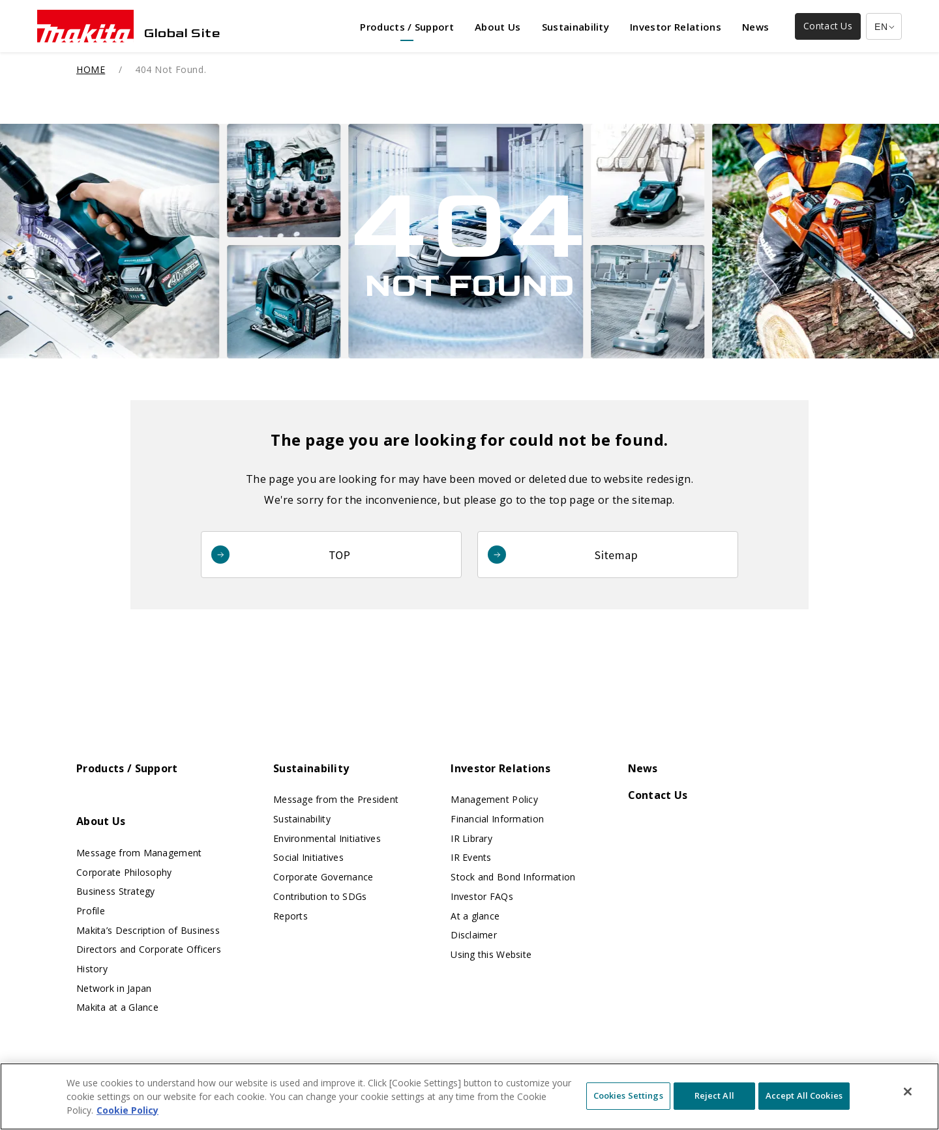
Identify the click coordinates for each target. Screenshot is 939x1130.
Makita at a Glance (117, 1007)
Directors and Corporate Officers (148, 949)
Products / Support (127, 768)
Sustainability (311, 768)
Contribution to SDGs (320, 896)
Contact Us (658, 795)
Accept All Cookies (804, 1105)
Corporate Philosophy (124, 872)
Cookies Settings (628, 1105)
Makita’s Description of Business (148, 930)
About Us (101, 821)
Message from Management (138, 853)
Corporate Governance (323, 877)
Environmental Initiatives (327, 838)
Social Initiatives (308, 857)
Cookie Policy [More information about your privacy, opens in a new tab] (127, 1119)
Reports (290, 916)
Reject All (714, 1105)
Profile (90, 911)
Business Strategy (115, 891)
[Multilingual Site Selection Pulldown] (884, 26)
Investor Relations (500, 768)
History (92, 969)
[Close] (907, 1100)
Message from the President (335, 799)
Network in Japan (113, 988)
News (643, 768)
